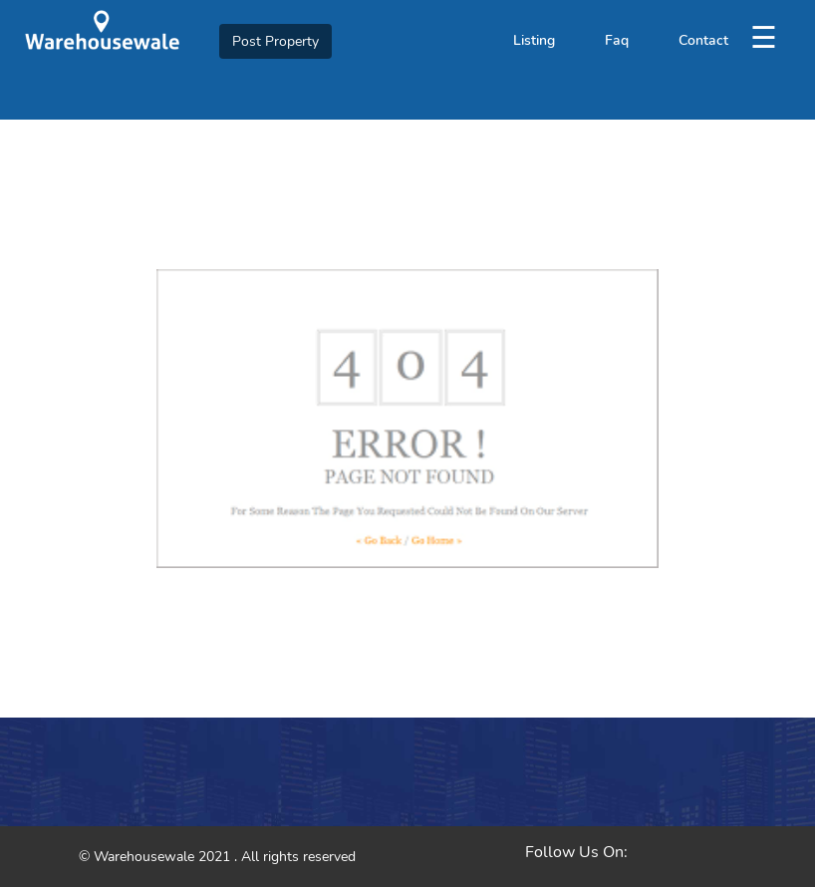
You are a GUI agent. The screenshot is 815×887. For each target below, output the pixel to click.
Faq (617, 40)
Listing (534, 40)
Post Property (275, 41)
